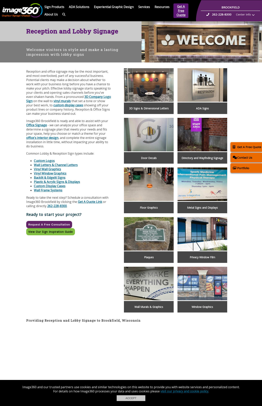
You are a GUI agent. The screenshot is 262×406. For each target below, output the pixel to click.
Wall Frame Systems (48, 190)
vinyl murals (62, 101)
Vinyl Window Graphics (50, 173)
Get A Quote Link (90, 202)
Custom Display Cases (49, 186)
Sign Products (54, 7)
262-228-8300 (57, 206)
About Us (51, 14)
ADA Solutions (79, 7)
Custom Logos (44, 161)
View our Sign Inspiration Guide (50, 232)
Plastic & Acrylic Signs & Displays (57, 182)
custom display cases (68, 105)
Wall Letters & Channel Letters (56, 165)
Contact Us (242, 157)
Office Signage (36, 125)
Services (144, 7)
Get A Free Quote (181, 10)
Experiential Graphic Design (114, 7)
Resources (162, 7)
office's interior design (42, 138)
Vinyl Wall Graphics (47, 169)
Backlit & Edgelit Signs (49, 178)
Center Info (243, 14)
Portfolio (241, 168)
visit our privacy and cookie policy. (184, 391)
